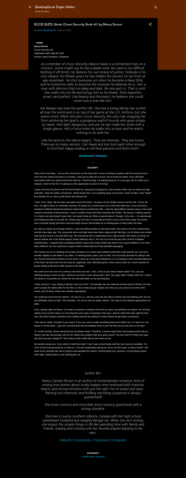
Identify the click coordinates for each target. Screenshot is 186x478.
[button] (150, 24)
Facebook (101, 440)
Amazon (101, 155)
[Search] (156, 7)
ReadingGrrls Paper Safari (55, 7)
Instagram (119, 440)
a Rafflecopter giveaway (93, 456)
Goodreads (86, 155)
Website (65, 440)
